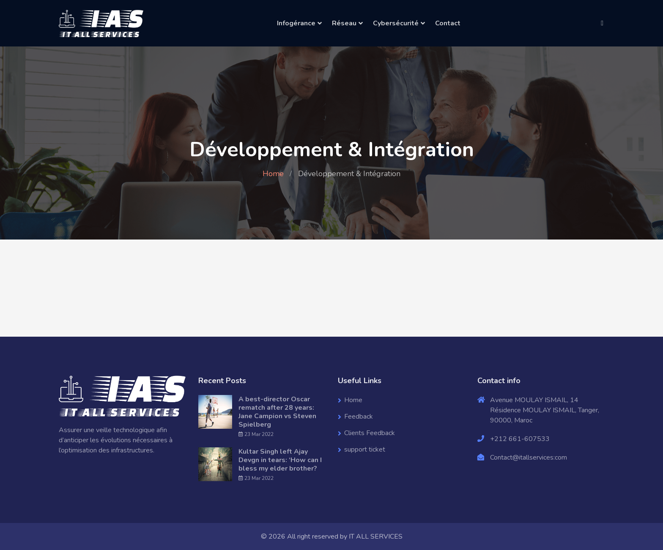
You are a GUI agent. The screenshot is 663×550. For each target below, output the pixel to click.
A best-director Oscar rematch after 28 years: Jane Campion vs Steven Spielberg (277, 412)
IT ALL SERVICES (376, 536)
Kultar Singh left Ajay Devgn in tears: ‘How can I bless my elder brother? (280, 460)
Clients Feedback (369, 433)
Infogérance (296, 23)
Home (273, 174)
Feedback (358, 416)
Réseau (344, 23)
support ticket (364, 449)
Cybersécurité (396, 23)
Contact (447, 23)
